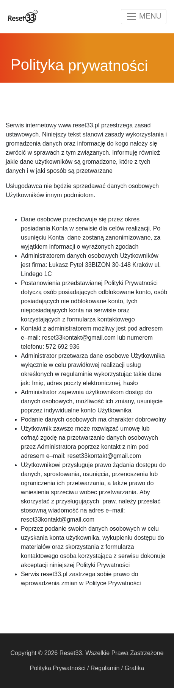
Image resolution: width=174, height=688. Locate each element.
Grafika (134, 668)
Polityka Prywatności (58, 668)
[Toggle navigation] (143, 16)
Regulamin (105, 668)
